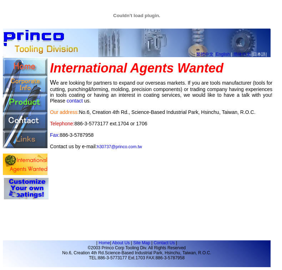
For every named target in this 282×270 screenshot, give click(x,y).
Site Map (141, 242)
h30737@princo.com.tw (119, 146)
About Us (121, 242)
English (223, 54)
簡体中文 (242, 54)
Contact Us (164, 242)
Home (104, 242)
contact (75, 101)
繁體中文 (204, 54)
